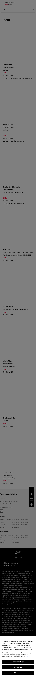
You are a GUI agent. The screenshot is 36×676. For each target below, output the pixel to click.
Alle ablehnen (18, 669)
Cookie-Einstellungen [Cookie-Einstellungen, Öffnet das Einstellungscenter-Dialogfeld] (18, 663)
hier (27, 658)
